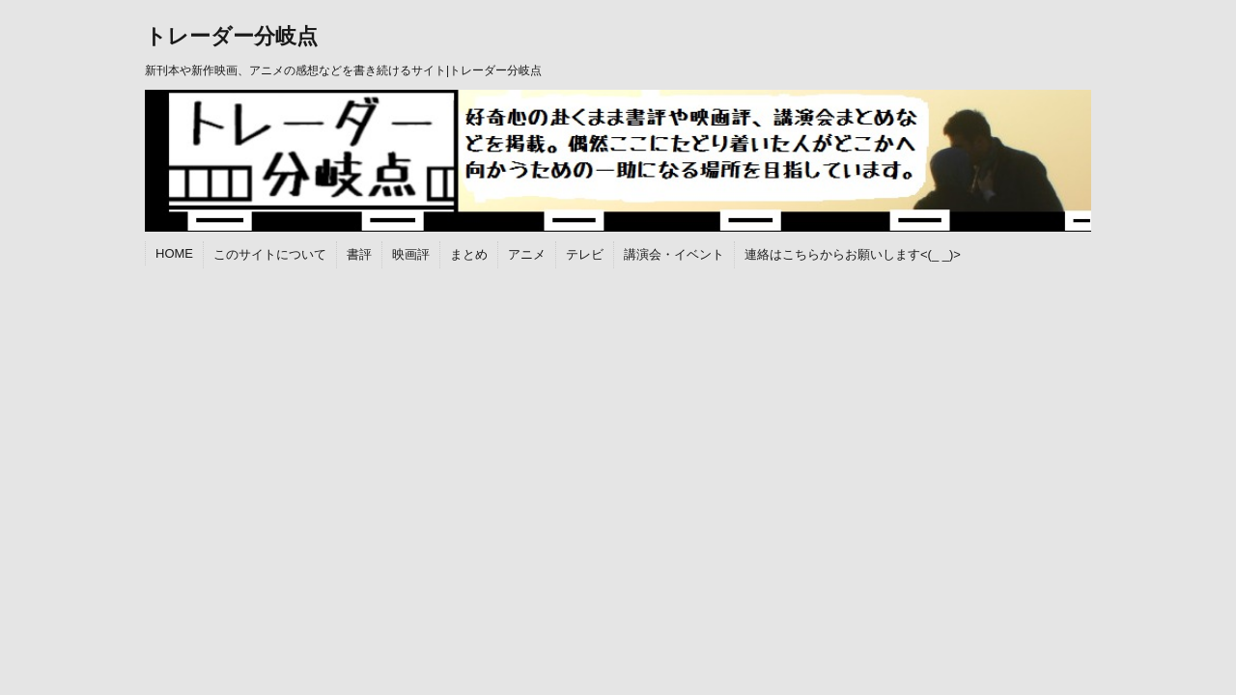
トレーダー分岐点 (231, 36)
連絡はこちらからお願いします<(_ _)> (852, 254)
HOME (174, 253)
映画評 (411, 254)
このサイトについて (269, 254)
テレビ (585, 254)
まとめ (469, 254)
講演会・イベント (674, 254)
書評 (359, 254)
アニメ (527, 254)
